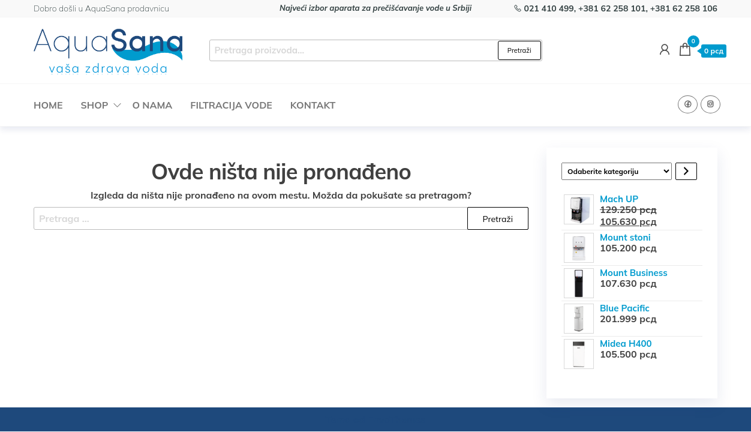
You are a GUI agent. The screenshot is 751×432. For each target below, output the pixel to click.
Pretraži (519, 50)
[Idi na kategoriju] (686, 171)
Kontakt (313, 105)
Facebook (688, 104)
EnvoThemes (397, 419)
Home (48, 105)
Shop (94, 105)
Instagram (710, 104)
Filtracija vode (231, 105)
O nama (152, 105)
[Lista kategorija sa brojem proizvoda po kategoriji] (616, 171)
